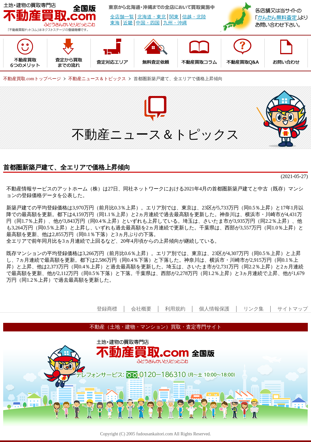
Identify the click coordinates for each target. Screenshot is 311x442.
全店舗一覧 (122, 16)
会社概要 (141, 308)
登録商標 (107, 308)
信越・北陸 (194, 16)
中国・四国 (148, 22)
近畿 (128, 22)
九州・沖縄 (175, 22)
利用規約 (175, 308)
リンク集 (253, 308)
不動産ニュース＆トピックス (97, 78)
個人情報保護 (214, 308)
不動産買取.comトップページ (32, 78)
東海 (115, 22)
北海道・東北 (151, 16)
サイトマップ (292, 308)
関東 (174, 16)
